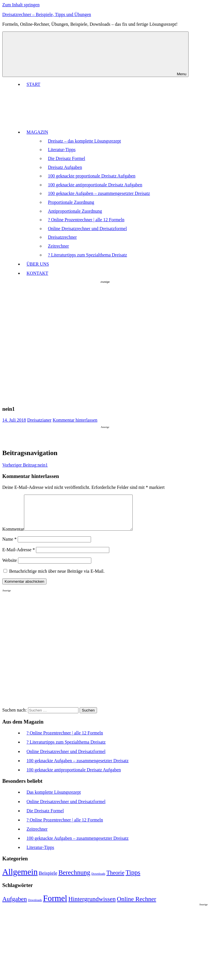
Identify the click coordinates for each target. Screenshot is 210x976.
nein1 (25, 465)
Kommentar (13, 536)
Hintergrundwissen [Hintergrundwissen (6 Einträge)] (92, 905)
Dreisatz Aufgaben (65, 167)
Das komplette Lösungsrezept (54, 799)
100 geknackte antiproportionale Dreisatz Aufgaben (95, 184)
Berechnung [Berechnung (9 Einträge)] (74, 879)
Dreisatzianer (39, 420)
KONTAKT (37, 273)
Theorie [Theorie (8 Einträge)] (115, 879)
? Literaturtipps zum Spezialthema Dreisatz (87, 254)
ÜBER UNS (38, 264)
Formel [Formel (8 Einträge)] (55, 905)
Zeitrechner (58, 246)
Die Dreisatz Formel (66, 158)
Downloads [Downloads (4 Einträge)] (35, 906)
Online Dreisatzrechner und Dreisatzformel (87, 228)
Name (9, 546)
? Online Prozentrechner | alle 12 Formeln (86, 219)
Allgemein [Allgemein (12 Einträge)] (20, 878)
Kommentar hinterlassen (74, 420)
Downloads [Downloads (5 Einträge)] (98, 880)
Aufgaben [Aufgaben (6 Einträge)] (14, 905)
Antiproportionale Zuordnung (75, 211)
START (33, 84)
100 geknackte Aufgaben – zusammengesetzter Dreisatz (99, 193)
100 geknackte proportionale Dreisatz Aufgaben (92, 175)
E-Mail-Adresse (18, 556)
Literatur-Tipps (62, 149)
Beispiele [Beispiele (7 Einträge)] (48, 880)
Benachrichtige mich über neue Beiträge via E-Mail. (57, 578)
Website (9, 567)
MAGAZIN (80, 132)
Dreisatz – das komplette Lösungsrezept (84, 141)
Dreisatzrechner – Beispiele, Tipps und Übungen (46, 14)
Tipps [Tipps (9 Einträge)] (133, 879)
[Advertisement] (57, 343)
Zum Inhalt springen (21, 4)
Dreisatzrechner (62, 237)
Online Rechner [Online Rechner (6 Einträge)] (136, 905)
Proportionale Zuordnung (71, 202)
